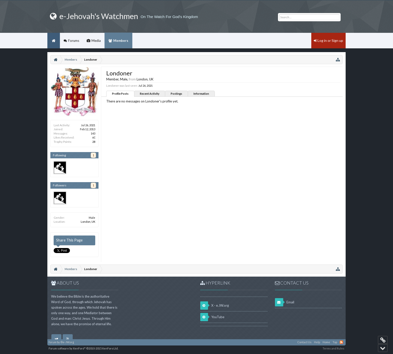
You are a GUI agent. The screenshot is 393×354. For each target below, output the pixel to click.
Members (120, 41)
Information (201, 93)
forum (52, 342)
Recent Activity (149, 93)
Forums (73, 41)
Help (317, 342)
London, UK (88, 221)
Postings (176, 93)
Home (53, 40)
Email (284, 302)
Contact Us (304, 342)
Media (96, 41)
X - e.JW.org (214, 305)
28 (93, 141)
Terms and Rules (333, 348)
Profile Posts (120, 93)
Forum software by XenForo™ (83, 348)
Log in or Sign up (328, 40)
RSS (341, 342)
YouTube (212, 317)
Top (335, 342)
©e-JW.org (67, 342)
